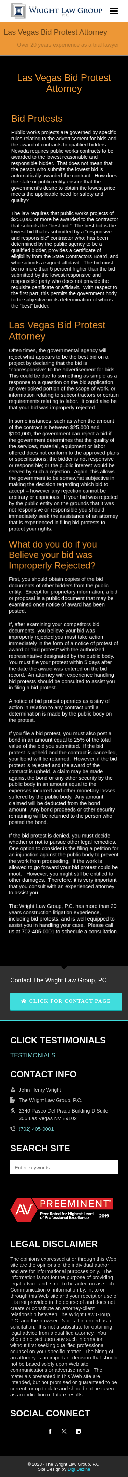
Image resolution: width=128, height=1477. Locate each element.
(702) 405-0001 (36, 1129)
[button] (109, 1167)
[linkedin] (78, 1431)
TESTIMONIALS (32, 1055)
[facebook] (50, 1431)
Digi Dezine (79, 1469)
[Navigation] (114, 11)
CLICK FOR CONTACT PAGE (66, 1001)
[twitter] (64, 1431)
